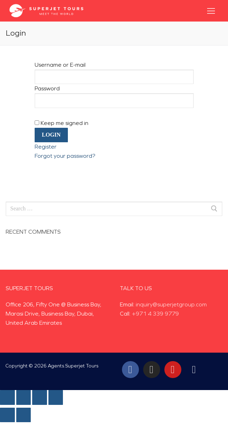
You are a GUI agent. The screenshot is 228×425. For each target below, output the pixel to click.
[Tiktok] (194, 369)
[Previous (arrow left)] (7, 415)
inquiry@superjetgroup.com (171, 304)
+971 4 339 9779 (155, 313)
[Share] (23, 397)
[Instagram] (151, 369)
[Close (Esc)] (7, 397)
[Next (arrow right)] (23, 415)
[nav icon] (211, 11)
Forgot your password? (65, 155)
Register (46, 146)
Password (47, 88)
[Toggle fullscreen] (39, 397)
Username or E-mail (60, 64)
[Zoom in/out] (55, 397)
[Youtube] (172, 369)
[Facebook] (130, 369)
